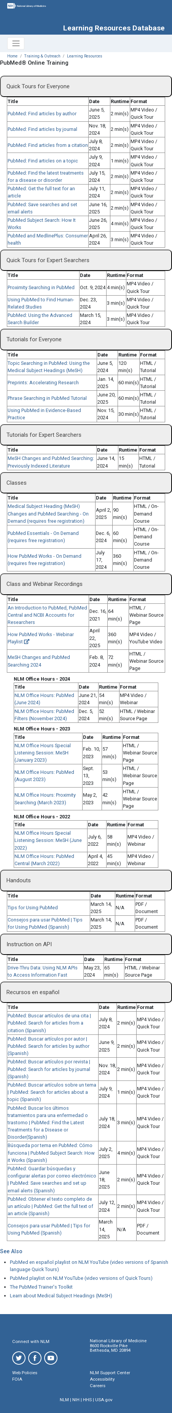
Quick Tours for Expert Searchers (47, 260)
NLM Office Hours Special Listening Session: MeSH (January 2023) (42, 753)
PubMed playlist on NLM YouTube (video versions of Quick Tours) (81, 1278)
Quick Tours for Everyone (38, 86)
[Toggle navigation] (15, 43)
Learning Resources (84, 56)
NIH (76, 1399)
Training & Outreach (42, 56)
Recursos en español (32, 992)
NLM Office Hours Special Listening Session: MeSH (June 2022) (48, 840)
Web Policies (24, 1372)
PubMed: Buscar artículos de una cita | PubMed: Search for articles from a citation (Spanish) (49, 1023)
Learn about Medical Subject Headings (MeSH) (61, 1295)
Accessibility (102, 1379)
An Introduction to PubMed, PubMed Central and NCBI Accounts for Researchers (47, 615)
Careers (97, 1385)
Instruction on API (29, 944)
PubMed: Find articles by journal (42, 129)
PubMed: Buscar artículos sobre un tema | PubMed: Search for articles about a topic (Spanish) (52, 1092)
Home (12, 56)
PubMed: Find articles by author (42, 113)
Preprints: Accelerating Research (43, 382)
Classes (16, 482)
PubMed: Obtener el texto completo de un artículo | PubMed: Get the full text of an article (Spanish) (50, 1206)
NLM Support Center (110, 1372)
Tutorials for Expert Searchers (43, 434)
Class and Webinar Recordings (44, 584)
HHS (87, 1399)
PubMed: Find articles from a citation (48, 145)
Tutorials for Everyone (34, 339)
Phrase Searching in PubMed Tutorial (47, 398)
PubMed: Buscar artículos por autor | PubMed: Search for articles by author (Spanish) (48, 1046)
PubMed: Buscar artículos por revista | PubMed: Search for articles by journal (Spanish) (49, 1069)
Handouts (18, 880)
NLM (64, 1399)
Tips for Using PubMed (33, 907)
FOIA (17, 1379)
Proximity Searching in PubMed (41, 287)
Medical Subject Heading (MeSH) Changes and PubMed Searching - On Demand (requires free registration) (48, 513)
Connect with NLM (30, 1341)
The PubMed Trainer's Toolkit (41, 1287)
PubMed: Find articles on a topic (43, 161)
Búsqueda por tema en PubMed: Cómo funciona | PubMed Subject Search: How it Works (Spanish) (51, 1152)
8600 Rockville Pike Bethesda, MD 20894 (110, 1348)
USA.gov (104, 1399)
